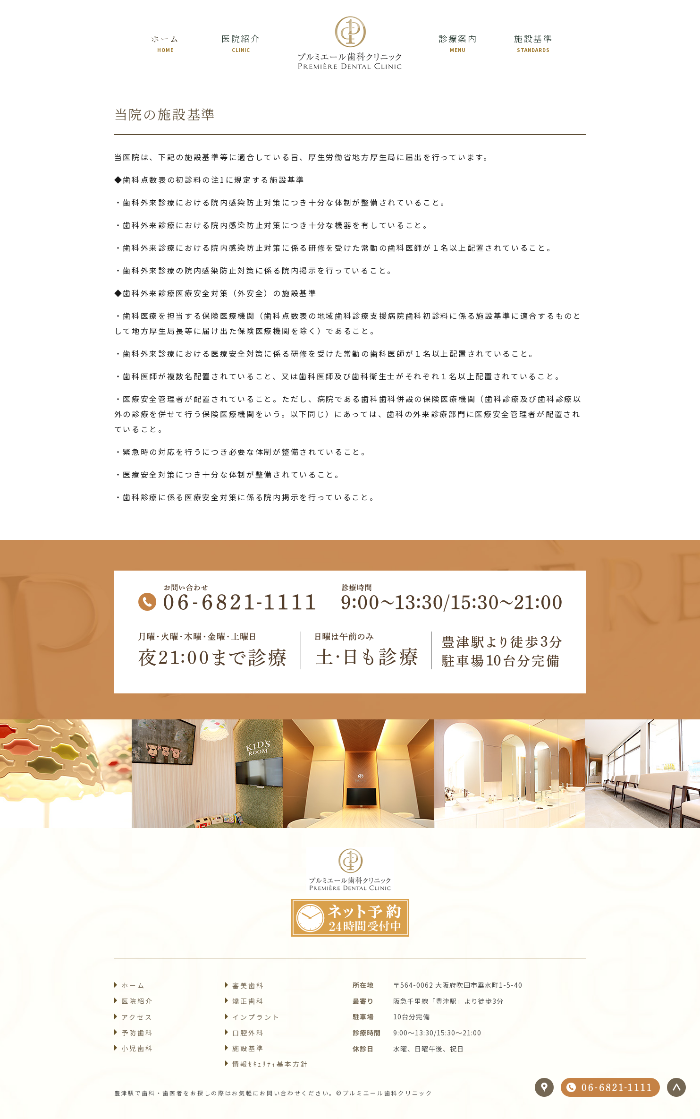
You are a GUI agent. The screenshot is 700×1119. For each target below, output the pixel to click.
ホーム (133, 985)
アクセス (137, 1017)
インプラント (256, 1017)
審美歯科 (248, 985)
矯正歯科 (248, 1001)
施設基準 (248, 1048)
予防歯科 (137, 1032)
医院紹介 (137, 1001)
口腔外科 (248, 1032)
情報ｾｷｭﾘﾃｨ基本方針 (270, 1063)
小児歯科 (137, 1048)
